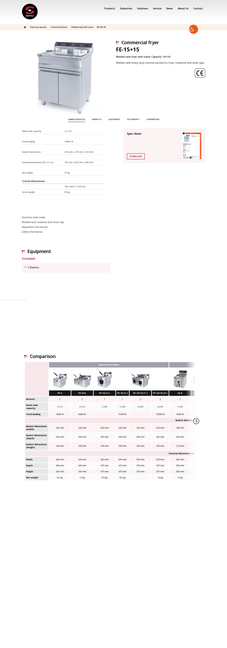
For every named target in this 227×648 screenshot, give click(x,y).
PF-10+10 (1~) (140, 393)
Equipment (114, 119)
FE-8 (180, 393)
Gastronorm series (109, 364)
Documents (133, 119)
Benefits (96, 119)
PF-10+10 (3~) (160, 393)
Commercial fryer (140, 42)
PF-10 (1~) (104, 393)
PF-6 (60, 393)
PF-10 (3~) (122, 393)
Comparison (152, 119)
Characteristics (76, 119)
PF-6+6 (82, 393)
